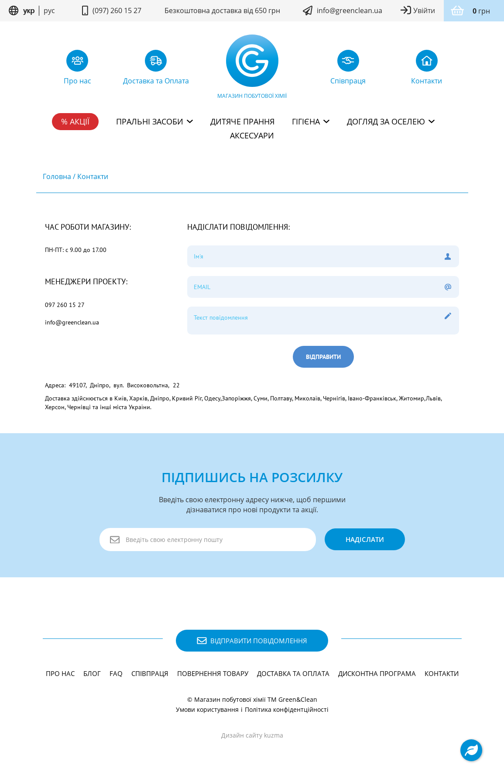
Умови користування (207, 709)
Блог (92, 673)
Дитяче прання (242, 121)
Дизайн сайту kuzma (252, 735)
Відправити (323, 357)
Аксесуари (252, 135)
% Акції (75, 121)
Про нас (60, 673)
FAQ (116, 673)
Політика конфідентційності (287, 709)
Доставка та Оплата (293, 673)
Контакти (92, 176)
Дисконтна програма (377, 673)
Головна (57, 176)
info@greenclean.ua (349, 10)
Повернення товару (212, 673)
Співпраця (149, 673)
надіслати (365, 539)
